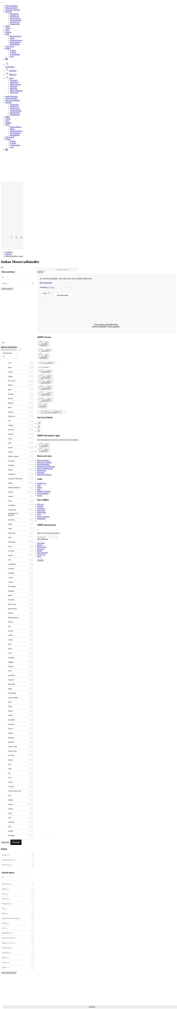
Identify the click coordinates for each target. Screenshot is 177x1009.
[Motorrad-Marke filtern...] (11, 349)
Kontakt (40, 506)
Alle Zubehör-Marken (9, 973)
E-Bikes (13, 50)
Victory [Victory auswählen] (5, 962)
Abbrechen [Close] (5, 842)
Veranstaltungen (16, 20)
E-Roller (13, 52)
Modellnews (14, 16)
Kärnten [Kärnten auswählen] (6, 855)
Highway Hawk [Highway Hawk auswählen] (8, 943)
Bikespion (13, 88)
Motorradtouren (15, 36)
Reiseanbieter (15, 44)
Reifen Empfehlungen (45, 468)
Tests (12, 56)
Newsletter (41, 508)
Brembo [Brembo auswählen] (6, 899)
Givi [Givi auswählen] (4, 928)
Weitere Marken (7, 289)
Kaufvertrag (41, 471)
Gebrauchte (40, 549)
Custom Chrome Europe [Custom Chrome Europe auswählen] (12, 918)
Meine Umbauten (16, 91)
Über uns (40, 504)
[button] (6, 59)
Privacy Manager (43, 516)
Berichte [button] (8, 12)
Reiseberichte (15, 22)
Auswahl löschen (62, 295)
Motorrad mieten (16, 40)
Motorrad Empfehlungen (46, 466)
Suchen (40, 560)
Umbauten (41, 473)
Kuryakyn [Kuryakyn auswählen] (6, 953)
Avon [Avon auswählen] (5, 894)
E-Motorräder (15, 54)
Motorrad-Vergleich (44, 475)
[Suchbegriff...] (47, 537)
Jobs (38, 489)
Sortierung (44, 287)
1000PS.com (41, 483)
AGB (39, 514)
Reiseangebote (15, 42)
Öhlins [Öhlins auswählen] (5, 958)
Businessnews (15, 18)
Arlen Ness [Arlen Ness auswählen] (7, 884)
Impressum (41, 510)
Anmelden (13, 80)
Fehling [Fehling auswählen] (5, 923)
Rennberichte (15, 24)
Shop (7, 30)
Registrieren (14, 82)
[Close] (3, 342)
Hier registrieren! (46, 283)
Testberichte (14, 14)
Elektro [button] (8, 48)
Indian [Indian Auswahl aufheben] (5, 283)
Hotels (12, 38)
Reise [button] (7, 34)
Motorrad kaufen (11, 6)
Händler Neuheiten (44, 491)
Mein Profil (14, 93)
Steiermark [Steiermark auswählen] (7, 865)
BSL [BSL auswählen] (4, 908)
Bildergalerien (41, 547)
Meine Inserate (15, 84)
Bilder (7, 26)
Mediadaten (41, 519)
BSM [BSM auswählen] (5, 913)
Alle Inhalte (41, 543)
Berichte (40, 545)
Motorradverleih (42, 553)
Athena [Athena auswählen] (5, 889)
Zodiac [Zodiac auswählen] (5, 967)
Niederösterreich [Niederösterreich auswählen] (9, 860)
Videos (7, 28)
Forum (39, 495)
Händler (8, 32)
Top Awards (9, 46)
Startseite (8, 252)
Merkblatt (13, 86)
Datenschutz (41, 512)
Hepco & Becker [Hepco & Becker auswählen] (9, 938)
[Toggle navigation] (2, 2)
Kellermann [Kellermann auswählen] (7, 948)
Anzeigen (16, 842)
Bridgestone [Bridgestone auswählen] (7, 904)
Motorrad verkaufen (12, 10)
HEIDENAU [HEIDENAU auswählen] (7, 933)
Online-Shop (41, 554)
